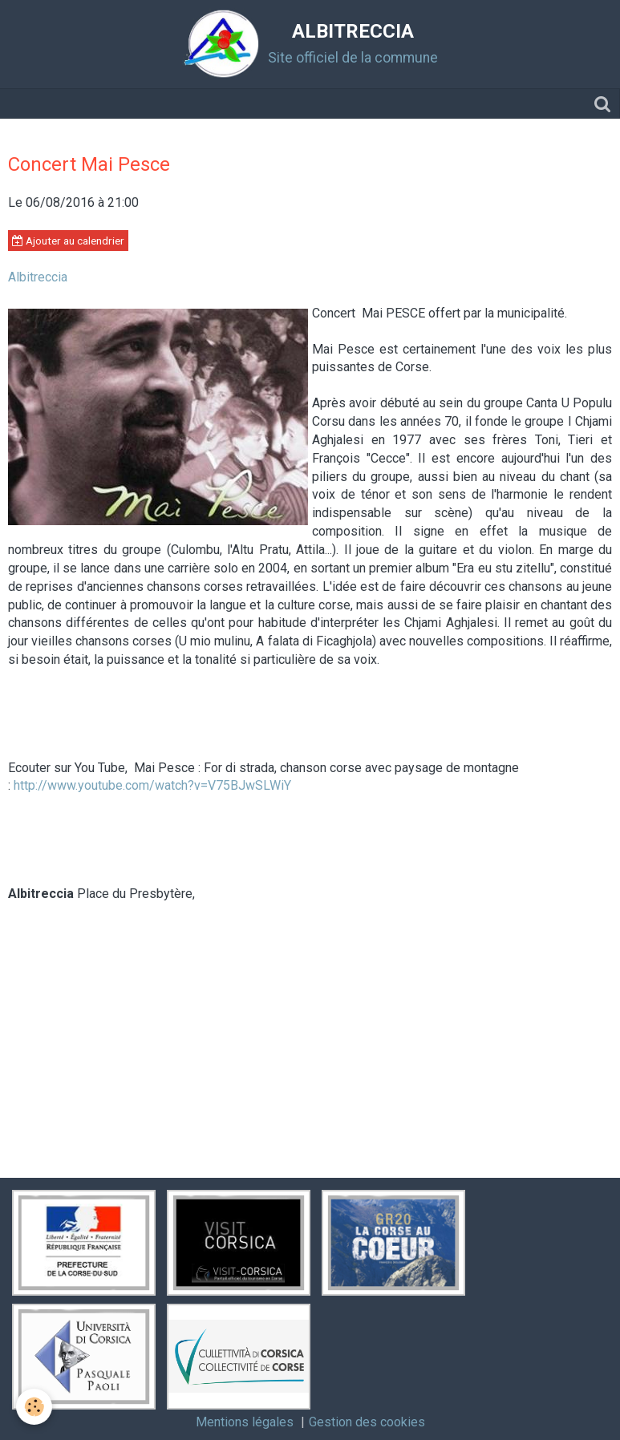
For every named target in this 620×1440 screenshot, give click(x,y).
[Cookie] (34, 1407)
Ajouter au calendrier (68, 240)
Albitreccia (37, 277)
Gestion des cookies (367, 1422)
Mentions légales (245, 1422)
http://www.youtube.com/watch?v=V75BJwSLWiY (152, 785)
